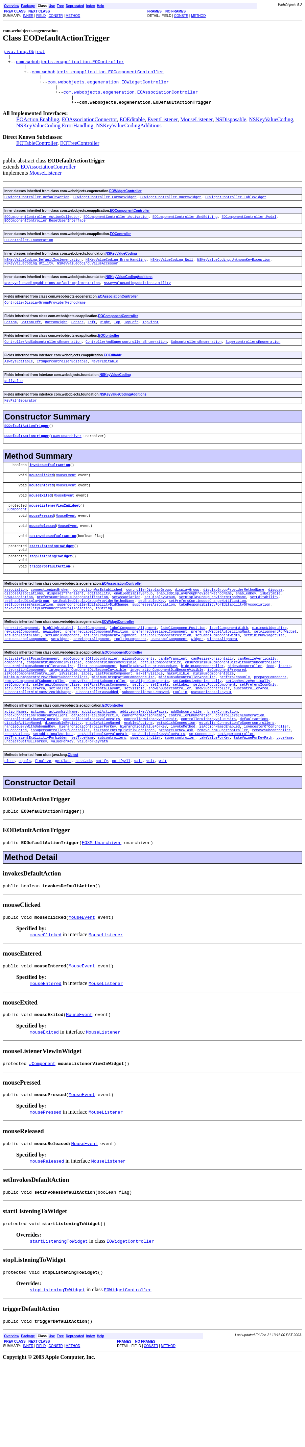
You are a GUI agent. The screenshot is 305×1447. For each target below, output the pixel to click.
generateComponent (21, 675)
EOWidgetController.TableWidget (235, 209)
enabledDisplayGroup (133, 635)
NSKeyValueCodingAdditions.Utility (137, 301)
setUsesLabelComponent (25, 689)
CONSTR (56, 16)
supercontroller (145, 806)
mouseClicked (41, 503)
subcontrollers (112, 806)
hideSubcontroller (245, 719)
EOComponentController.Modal (248, 229)
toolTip (109, 752)
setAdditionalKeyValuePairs (158, 801)
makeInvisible (149, 729)
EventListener (162, 130)
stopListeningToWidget (50, 594)
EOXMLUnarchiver (66, 462)
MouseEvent (66, 503)
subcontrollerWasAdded (25, 752)
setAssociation (126, 640)
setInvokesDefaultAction (52, 571)
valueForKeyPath (92, 811)
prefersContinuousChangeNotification (72, 640)
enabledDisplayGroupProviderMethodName (194, 635)
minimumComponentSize (213, 729)
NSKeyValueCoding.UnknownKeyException (233, 275)
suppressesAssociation (100, 650)
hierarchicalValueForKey (143, 792)
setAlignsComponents (149, 738)
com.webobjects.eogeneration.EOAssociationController (130, 101)
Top (117, 342)
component (289, 710)
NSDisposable (231, 130)
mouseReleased (42, 560)
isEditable (270, 635)
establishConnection (176, 787)
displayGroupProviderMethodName (233, 631)
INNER (28, 16)
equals (25, 831)
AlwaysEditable (18, 383)
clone (9, 831)
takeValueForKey (214, 806)
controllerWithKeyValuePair (150, 782)
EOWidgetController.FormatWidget (104, 209)
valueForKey (62, 811)
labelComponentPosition (183, 675)
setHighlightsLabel (22, 684)
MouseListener (196, 130)
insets (284, 719)
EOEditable (132, 130)
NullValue (13, 404)
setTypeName (82, 806)
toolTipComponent (130, 689)
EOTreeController (79, 154)
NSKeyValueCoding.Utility (28, 280)
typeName (284, 806)
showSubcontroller (167, 747)
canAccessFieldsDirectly (94, 778)
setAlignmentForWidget (275, 680)
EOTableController (36, 154)
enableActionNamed (103, 787)
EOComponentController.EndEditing (184, 229)
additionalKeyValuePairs (143, 773)
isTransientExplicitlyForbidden (124, 796)
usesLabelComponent (168, 689)
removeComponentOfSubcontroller (34, 738)
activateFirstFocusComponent (31, 710)
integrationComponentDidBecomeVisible (166, 724)
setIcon (111, 743)
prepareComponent (270, 733)
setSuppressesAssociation (274, 645)
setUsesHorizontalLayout (52, 747)
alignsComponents (138, 710)
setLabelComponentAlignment (110, 684)
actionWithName (63, 773)
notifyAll (121, 831)
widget (197, 689)
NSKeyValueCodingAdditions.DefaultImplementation (52, 301)
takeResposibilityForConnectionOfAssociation (48, 654)
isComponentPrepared (226, 724)
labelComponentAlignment (133, 675)
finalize (43, 831)
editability (99, 635)
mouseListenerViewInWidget (54, 537)
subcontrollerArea (206, 747)
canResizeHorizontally (212, 710)
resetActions (16, 801)
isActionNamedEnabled (219, 792)
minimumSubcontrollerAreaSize (187, 733)
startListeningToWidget (51, 582)
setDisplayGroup (159, 640)
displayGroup (187, 631)
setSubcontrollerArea (272, 743)
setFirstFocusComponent (77, 743)
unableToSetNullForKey (25, 811)
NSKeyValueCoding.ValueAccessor (87, 280)
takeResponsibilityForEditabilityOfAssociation (171, 650)
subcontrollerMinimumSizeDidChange (261, 747)
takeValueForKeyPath (253, 806)
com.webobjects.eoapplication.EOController (70, 64)
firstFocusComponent (96, 719)
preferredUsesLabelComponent (159, 680)
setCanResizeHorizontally (197, 738)
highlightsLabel (58, 675)
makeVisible (178, 729)
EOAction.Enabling (37, 130)
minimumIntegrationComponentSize (123, 733)
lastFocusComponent (114, 729)
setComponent (286, 738)
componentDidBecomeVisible (88, 714)
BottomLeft (31, 342)
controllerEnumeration (190, 778)
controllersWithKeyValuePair (31, 782)
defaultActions (254, 782)
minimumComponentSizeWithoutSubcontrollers (46, 733)
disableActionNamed (22, 787)
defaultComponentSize (138, 714)
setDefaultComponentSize (27, 743)
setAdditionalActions (53, 801)
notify (102, 831)
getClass (63, 831)
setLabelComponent (62, 684)
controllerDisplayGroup (148, 631)
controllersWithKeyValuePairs (91, 782)
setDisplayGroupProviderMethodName (212, 640)
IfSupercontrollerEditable (62, 383)
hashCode (83, 831)
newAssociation (18, 640)
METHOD (73, 16)
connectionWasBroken (50, 631)
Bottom (10, 342)
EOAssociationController (48, 178)
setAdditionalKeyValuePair (102, 801)
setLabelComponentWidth (217, 684)
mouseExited (40, 525)
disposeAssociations (23, 635)
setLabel (152, 743)
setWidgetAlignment (91, 689)
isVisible (68, 729)
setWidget (60, 689)
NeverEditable (105, 383)
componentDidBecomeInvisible (31, 714)
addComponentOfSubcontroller (90, 710)
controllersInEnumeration (239, 778)
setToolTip (14, 747)
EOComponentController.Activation (116, 229)
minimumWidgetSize (269, 675)
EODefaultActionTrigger (26, 451)
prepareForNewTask (176, 796)
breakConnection (222, 773)
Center (77, 342)
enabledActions (138, 787)
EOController (120, 248)
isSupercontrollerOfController (60, 796)
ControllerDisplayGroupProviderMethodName (45, 321)
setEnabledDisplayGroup (26, 645)
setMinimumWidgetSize (264, 684)
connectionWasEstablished (97, 631)
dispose (275, 631)
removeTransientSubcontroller (97, 738)
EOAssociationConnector (89, 130)
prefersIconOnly (234, 733)
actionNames (15, 773)
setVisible (89, 747)
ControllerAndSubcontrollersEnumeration (42, 362)
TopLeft (131, 342)
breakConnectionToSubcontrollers (35, 778)
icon (270, 719)
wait (138, 831)
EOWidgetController (125, 202)
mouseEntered (41, 514)
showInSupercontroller (125, 747)
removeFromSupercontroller (222, 796)
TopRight (150, 342)
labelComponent (91, 675)
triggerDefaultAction (49, 606)
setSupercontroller (235, 801)
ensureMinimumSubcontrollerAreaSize (38, 719)
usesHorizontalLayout (140, 752)
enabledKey (246, 635)
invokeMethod (183, 792)
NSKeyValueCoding (271, 130)
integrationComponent (24, 724)
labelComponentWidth (228, 675)
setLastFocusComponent (186, 743)
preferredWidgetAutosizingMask (220, 680)
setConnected (201, 801)
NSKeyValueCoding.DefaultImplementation (42, 275)
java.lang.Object (24, 52)
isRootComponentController (29, 729)
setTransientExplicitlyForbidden (35, 806)
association (15, 631)
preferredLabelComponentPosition (96, 680)
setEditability (264, 640)
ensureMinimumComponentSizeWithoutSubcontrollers (210, 714)
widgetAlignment (222, 689)
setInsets (131, 743)
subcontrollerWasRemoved (74, 752)
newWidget (52, 680)
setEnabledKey (151, 645)
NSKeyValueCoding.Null (171, 275)
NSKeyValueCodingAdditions (129, 136)
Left (92, 342)
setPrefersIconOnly (229, 743)
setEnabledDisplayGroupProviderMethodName (93, 645)
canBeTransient (173, 710)
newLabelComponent (21, 680)
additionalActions (98, 773)
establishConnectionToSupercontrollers (236, 787)
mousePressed (41, 549)
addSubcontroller (187, 773)
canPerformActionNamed (143, 778)
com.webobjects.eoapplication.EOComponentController (98, 77)
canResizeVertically (257, 710)
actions (38, 773)
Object (73, 825)
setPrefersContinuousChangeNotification (207, 645)
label (86, 729)
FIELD (41, 16)
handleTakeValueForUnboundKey (148, 719)
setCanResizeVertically (248, 738)
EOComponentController (130, 223)
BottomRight (56, 342)
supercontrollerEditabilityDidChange (39, 650)
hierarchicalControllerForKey (87, 792)
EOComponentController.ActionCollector (41, 229)
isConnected (15, 796)
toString (104, 654)
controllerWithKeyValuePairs (208, 782)
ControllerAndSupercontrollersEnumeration (126, 362)
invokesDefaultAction (49, 492)
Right (105, 342)
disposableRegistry (63, 787)
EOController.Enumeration (28, 255)
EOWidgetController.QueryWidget (170, 209)
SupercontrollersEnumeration (253, 362)
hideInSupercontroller (202, 719)
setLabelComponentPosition (165, 684)
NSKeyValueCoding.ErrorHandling (54, 136)
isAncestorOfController (266, 792)
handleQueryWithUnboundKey (29, 792)
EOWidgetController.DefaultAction (36, 209)
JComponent (16, 541)
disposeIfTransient (65, 635)
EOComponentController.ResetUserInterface (45, 234)
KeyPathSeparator (20, 424)
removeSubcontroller (271, 796)
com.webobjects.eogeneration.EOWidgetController (108, 89)
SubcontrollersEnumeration (196, 362)
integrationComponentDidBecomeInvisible (87, 724)
